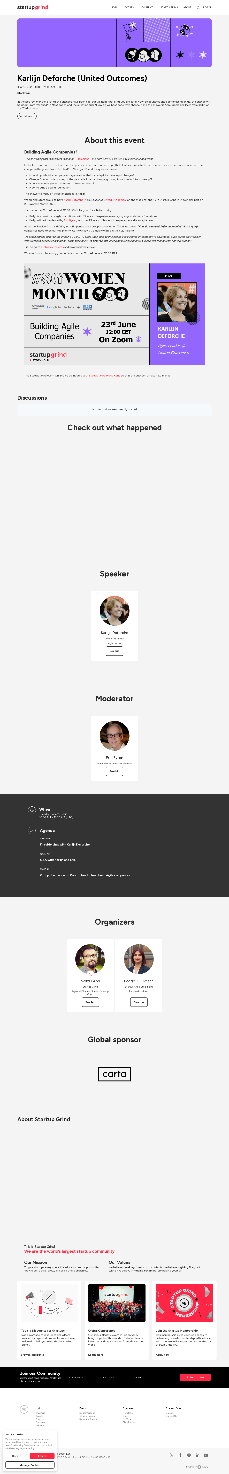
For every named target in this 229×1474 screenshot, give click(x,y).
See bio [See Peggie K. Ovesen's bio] (139, 1002)
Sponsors (40, 1422)
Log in (207, 7)
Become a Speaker (88, 1419)
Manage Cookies (30, 1465)
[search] (198, 7)
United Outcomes (115, 199)
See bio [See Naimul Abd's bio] (90, 1002)
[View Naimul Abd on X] (90, 974)
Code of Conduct (61, 1454)
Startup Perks (169, 7)
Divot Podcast (129, 1422)
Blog (125, 1416)
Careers (169, 1413)
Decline (16, 1456)
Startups (40, 1419)
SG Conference (87, 1413)
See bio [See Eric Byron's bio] (114, 771)
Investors (40, 1413)
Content (147, 7)
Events (129, 7)
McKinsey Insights (52, 247)
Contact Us (171, 1416)
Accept (42, 1456)
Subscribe (194, 1377)
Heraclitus (83, 158)
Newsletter (128, 1413)
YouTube (127, 1419)
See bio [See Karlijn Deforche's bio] (114, 651)
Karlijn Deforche (73, 199)
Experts (39, 1416)
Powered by (197, 1467)
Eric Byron (70, 220)
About (187, 7)
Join (114, 7)
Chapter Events (87, 1416)
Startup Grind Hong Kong (104, 375)
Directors (40, 1425)
